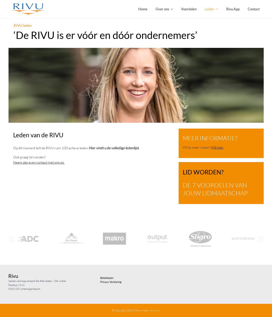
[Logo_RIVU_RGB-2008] (28, 4)
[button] (12, 239)
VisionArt (154, 310)
